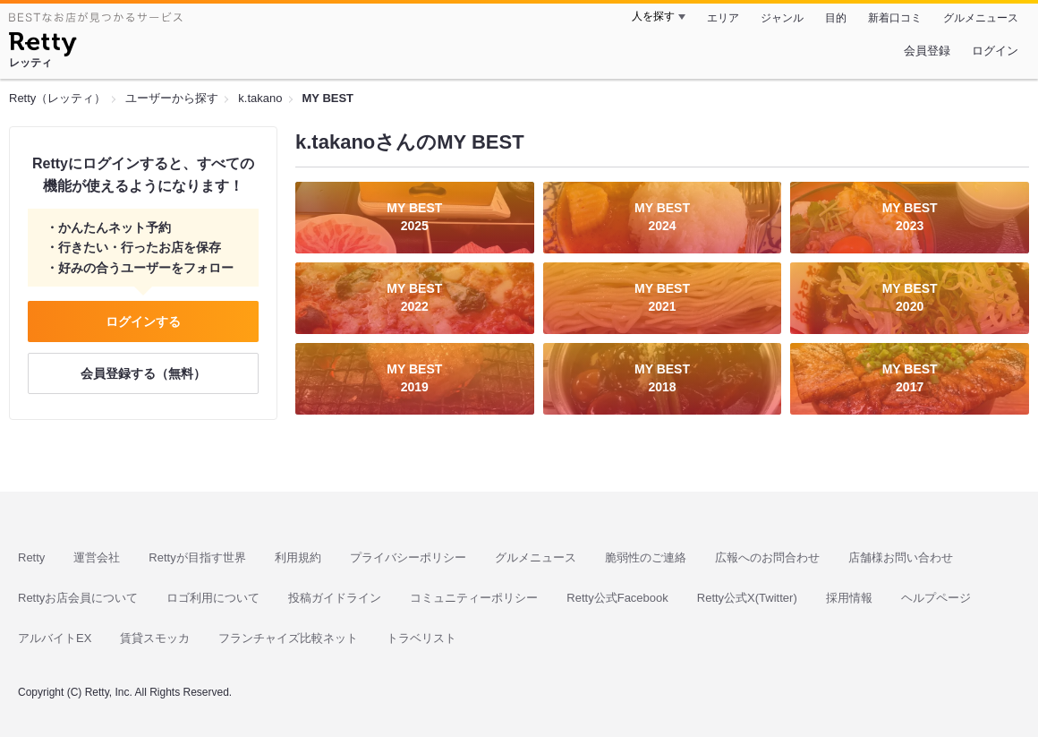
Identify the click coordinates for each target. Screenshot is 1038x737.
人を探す (653, 16)
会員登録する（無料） (143, 373)
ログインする (143, 321)
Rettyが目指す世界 (197, 557)
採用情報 (849, 597)
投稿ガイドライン (334, 597)
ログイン (995, 50)
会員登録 (927, 50)
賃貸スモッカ (155, 638)
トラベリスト (421, 638)
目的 (836, 18)
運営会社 (96, 557)
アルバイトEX (54, 638)
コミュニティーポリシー (474, 597)
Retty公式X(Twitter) (747, 597)
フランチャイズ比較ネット (288, 638)
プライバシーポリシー (408, 557)
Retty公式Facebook (617, 597)
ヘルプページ (936, 597)
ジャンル (782, 18)
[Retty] (42, 46)
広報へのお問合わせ (767, 557)
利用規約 (298, 557)
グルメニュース (980, 18)
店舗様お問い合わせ (900, 557)
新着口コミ (895, 18)
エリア (723, 18)
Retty (31, 557)
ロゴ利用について (213, 597)
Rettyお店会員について (78, 597)
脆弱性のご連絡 (645, 557)
